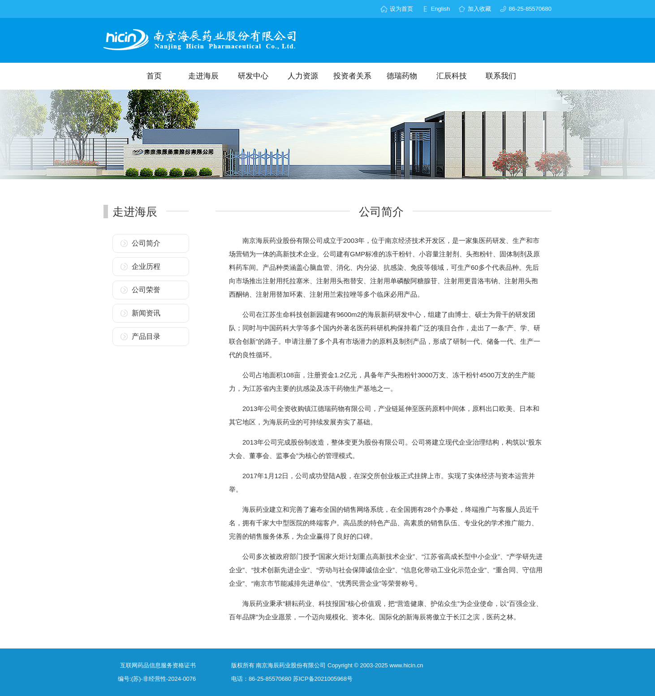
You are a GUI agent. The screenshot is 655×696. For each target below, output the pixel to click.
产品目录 (146, 336)
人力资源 (303, 76)
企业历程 (146, 266)
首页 (154, 76)
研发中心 (253, 76)
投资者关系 (352, 76)
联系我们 (501, 76)
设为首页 (401, 8)
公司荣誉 (146, 290)
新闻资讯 (146, 313)
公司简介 (146, 243)
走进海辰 (203, 76)
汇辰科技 (451, 76)
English (440, 8)
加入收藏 (479, 8)
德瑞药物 (402, 76)
